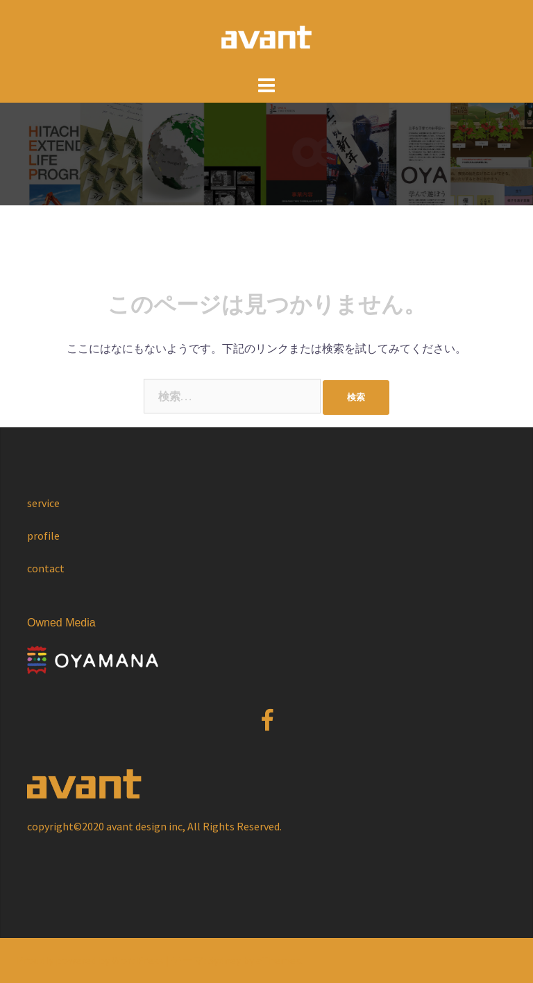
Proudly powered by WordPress (90, 960)
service (43, 503)
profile (43, 535)
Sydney (224, 960)
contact (46, 568)
